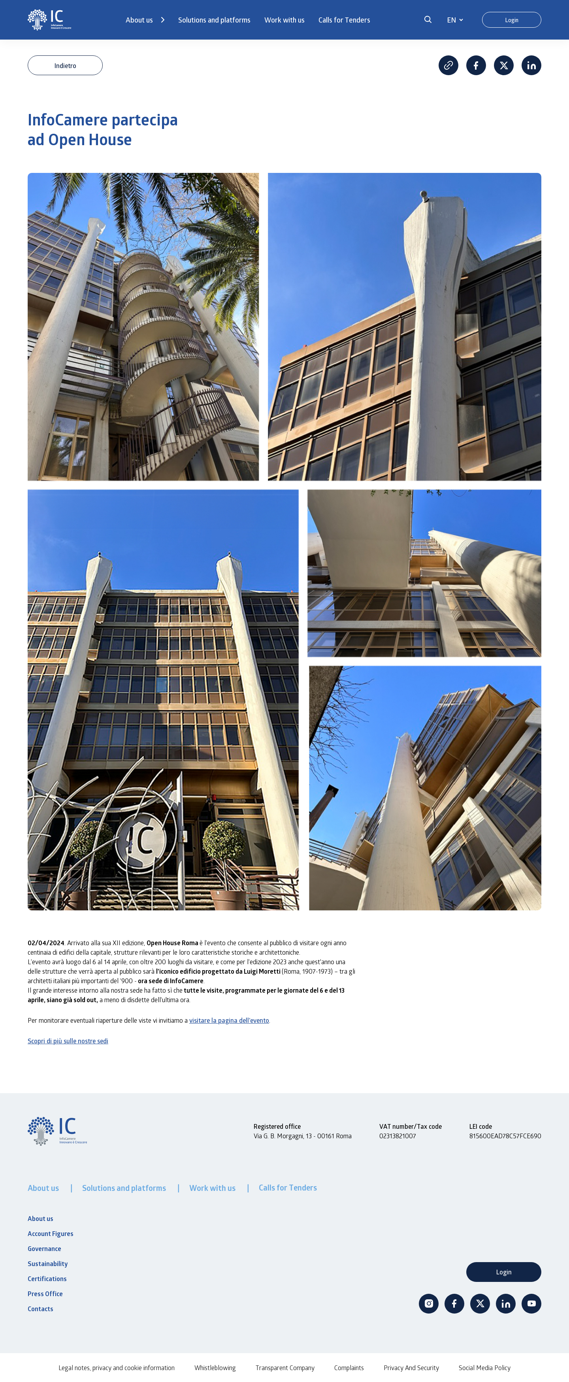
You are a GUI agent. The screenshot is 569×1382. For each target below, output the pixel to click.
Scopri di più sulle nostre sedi (68, 1041)
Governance (44, 1248)
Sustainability (48, 1263)
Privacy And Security (411, 1367)
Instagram (429, 1304)
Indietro (65, 65)
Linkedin (531, 65)
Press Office (45, 1293)
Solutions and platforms (214, 20)
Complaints (349, 1367)
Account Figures (50, 1233)
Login (511, 20)
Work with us (284, 20)
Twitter (480, 1304)
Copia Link (448, 65)
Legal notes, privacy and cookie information (116, 1367)
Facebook (476, 65)
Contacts (40, 1308)
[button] (427, 20)
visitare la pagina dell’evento (229, 1020)
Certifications (47, 1278)
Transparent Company (285, 1367)
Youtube (531, 1304)
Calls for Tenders (344, 20)
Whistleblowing (215, 1367)
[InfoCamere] (49, 19)
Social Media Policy (485, 1367)
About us (139, 20)
